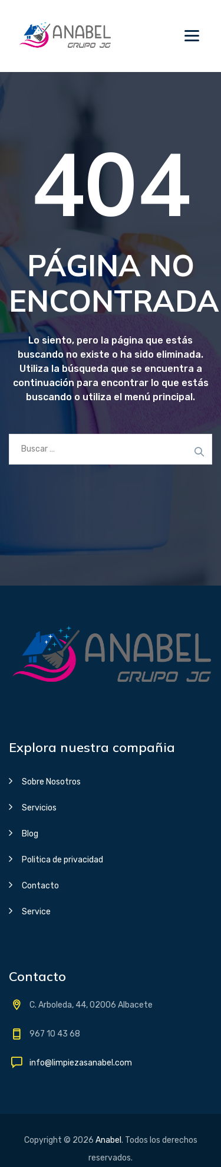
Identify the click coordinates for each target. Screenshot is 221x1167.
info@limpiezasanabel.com (80, 1063)
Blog (30, 834)
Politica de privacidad (62, 860)
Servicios (39, 808)
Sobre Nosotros (51, 782)
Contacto (40, 886)
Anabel (108, 1140)
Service (36, 912)
